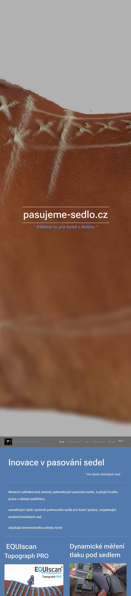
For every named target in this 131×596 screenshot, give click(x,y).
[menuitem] (65, 441)
